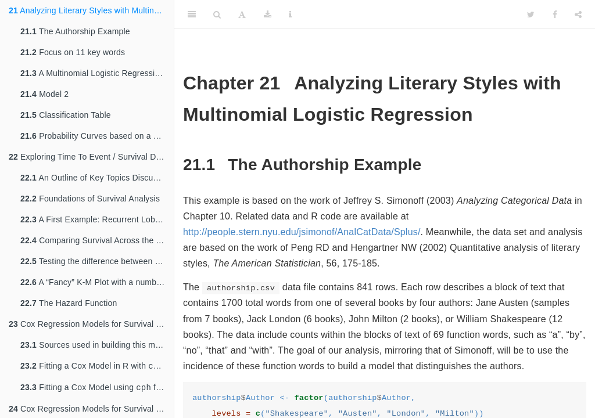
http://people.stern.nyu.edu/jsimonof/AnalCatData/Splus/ (302, 232)
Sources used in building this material (97, 344)
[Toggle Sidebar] (192, 14)
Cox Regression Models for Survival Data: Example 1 (91, 324)
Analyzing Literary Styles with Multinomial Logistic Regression (91, 10)
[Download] (267, 14)
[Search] (217, 14)
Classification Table (65, 115)
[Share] (578, 14)
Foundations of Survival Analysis (90, 198)
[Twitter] (530, 14)
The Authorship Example (75, 31)
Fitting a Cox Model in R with (96, 366)
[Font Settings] (242, 14)
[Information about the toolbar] (290, 14)
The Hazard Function (68, 303)
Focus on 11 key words (72, 52)
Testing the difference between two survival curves (97, 261)
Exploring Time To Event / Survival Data (88, 156)
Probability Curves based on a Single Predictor (97, 135)
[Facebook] (555, 14)
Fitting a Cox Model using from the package (97, 389)
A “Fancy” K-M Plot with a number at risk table (97, 282)
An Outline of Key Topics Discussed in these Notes (97, 177)
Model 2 (44, 94)
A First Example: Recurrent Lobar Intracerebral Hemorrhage (97, 219)
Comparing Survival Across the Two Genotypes (97, 240)
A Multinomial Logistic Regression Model (97, 73)
